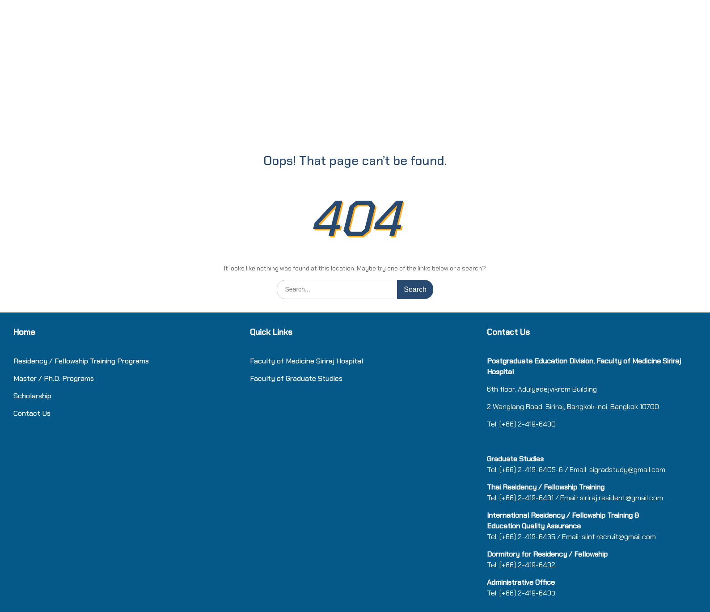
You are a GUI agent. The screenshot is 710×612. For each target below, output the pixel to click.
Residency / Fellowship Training (64, 361)
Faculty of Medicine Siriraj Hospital (306, 361)
